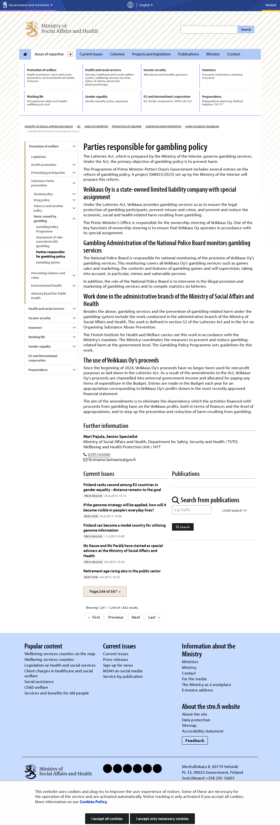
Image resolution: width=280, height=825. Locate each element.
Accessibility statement (203, 730)
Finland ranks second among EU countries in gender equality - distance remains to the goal (122, 487)
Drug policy (42, 200)
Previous (115, 617)
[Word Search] (191, 509)
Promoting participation (48, 172)
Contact (233, 53)
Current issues (91, 53)
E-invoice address (197, 689)
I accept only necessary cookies (162, 818)
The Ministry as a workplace (206, 684)
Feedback (195, 740)
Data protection (196, 719)
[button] (105, 591)
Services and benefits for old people (56, 692)
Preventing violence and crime (48, 275)
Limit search (234, 510)
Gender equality (39, 346)
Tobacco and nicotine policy (48, 208)
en (78, 126)
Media (271, 5)
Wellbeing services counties (49, 659)
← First (93, 617)
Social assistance (39, 681)
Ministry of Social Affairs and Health (49, 126)
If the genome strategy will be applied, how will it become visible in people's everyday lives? (124, 507)
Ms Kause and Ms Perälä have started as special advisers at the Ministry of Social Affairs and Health (123, 550)
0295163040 (99, 454)
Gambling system (48, 262)
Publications (188, 53)
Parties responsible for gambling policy (50, 254)
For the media (194, 678)
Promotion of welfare (126, 126)
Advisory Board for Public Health (48, 295)
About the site (194, 714)
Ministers (190, 661)
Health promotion (43, 164)
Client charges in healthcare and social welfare (58, 673)
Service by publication (123, 676)
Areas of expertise (49, 53)
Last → (154, 617)
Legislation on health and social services (60, 665)
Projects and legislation (151, 53)
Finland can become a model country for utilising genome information (124, 527)
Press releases (115, 659)
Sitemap (189, 725)
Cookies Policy (93, 801)
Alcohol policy (43, 194)
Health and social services (46, 308)
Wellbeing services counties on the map (59, 653)
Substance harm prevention (163, 126)
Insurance (35, 327)
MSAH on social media (122, 670)
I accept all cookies (107, 818)
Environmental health (46, 285)
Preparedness (38, 369)
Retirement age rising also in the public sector (122, 570)
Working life (36, 337)
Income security (39, 318)
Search (246, 29)
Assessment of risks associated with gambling (49, 241)
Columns (117, 53)
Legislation (38, 156)
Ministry (213, 53)
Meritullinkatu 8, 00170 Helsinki (210, 766)
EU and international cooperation (42, 358)
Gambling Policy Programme (47, 229)
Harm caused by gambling (202, 126)
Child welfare (36, 687)
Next (136, 617)
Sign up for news (118, 665)
